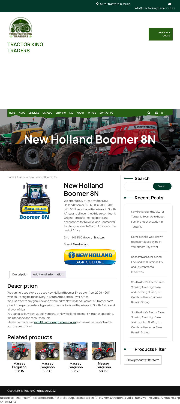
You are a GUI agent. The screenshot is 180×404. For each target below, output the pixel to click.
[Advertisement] (90, 82)
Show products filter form (143, 360)
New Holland (81, 244)
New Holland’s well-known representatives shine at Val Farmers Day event (147, 242)
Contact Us (106, 112)
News (22, 112)
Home (12, 112)
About (80, 112)
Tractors (22, 177)
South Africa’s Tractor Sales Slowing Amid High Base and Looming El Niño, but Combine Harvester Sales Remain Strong (147, 292)
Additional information (48, 274)
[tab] (20, 274)
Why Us (92, 112)
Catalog (47, 112)
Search (142, 178)
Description (20, 274)
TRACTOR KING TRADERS (25, 47)
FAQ (71, 112)
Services (34, 112)
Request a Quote (164, 34)
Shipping (61, 112)
